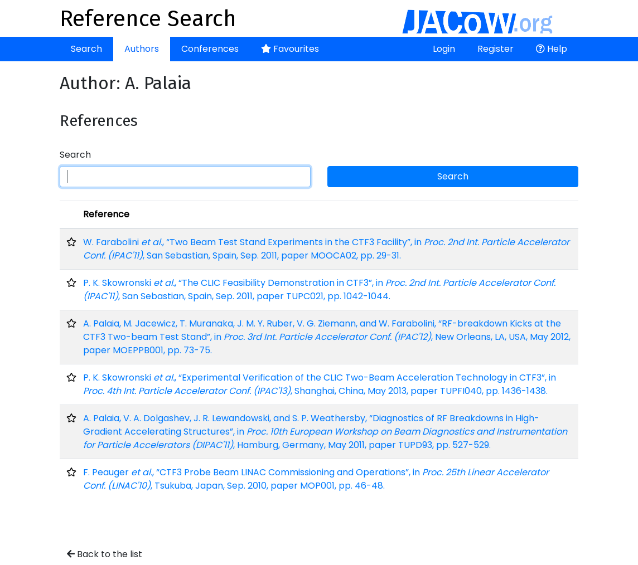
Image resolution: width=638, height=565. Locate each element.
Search (86, 48)
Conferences (210, 48)
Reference (106, 214)
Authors (141, 48)
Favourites (290, 48)
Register (495, 48)
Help (551, 48)
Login (444, 48)
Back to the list (104, 554)
